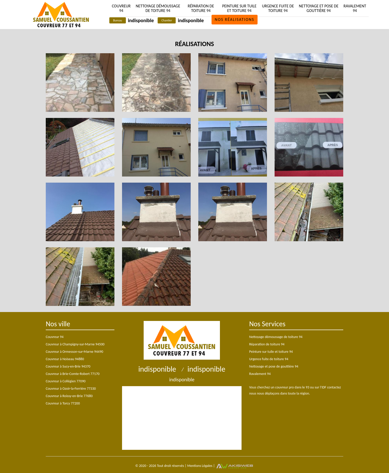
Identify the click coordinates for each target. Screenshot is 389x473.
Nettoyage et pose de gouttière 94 (318, 8)
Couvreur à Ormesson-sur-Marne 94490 (74, 351)
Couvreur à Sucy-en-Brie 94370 (68, 366)
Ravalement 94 (354, 8)
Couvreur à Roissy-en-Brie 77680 (69, 396)
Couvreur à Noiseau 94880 (65, 359)
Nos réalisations (235, 19)
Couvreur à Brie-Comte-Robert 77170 (72, 374)
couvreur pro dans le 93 (292, 387)
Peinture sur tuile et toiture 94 (239, 8)
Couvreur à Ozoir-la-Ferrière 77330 (71, 388)
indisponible (141, 20)
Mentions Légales (199, 466)
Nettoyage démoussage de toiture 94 (158, 8)
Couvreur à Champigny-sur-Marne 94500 (75, 344)
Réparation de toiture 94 (201, 8)
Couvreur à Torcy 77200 (63, 403)
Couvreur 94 (121, 8)
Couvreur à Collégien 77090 (65, 381)
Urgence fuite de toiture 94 (278, 8)
